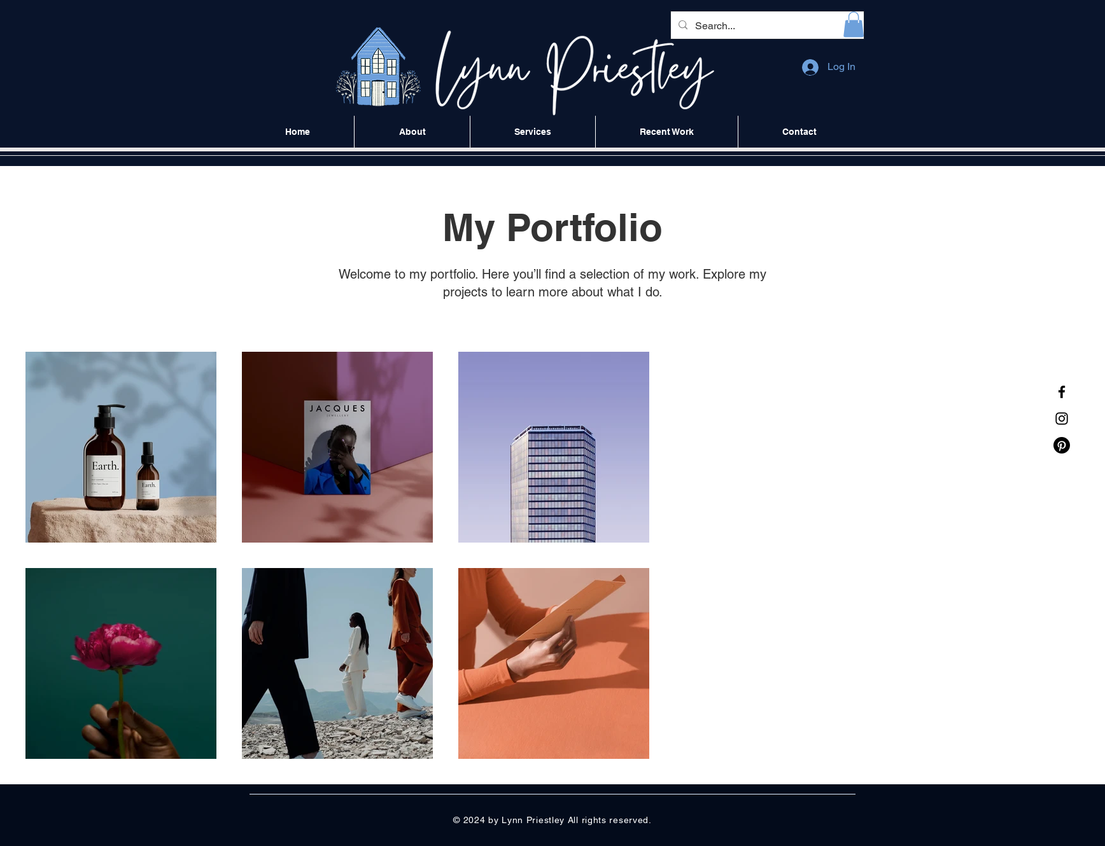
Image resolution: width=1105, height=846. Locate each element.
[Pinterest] (1061, 445)
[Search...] (766, 26)
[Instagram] (1061, 418)
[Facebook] (1061, 392)
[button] (853, 24)
